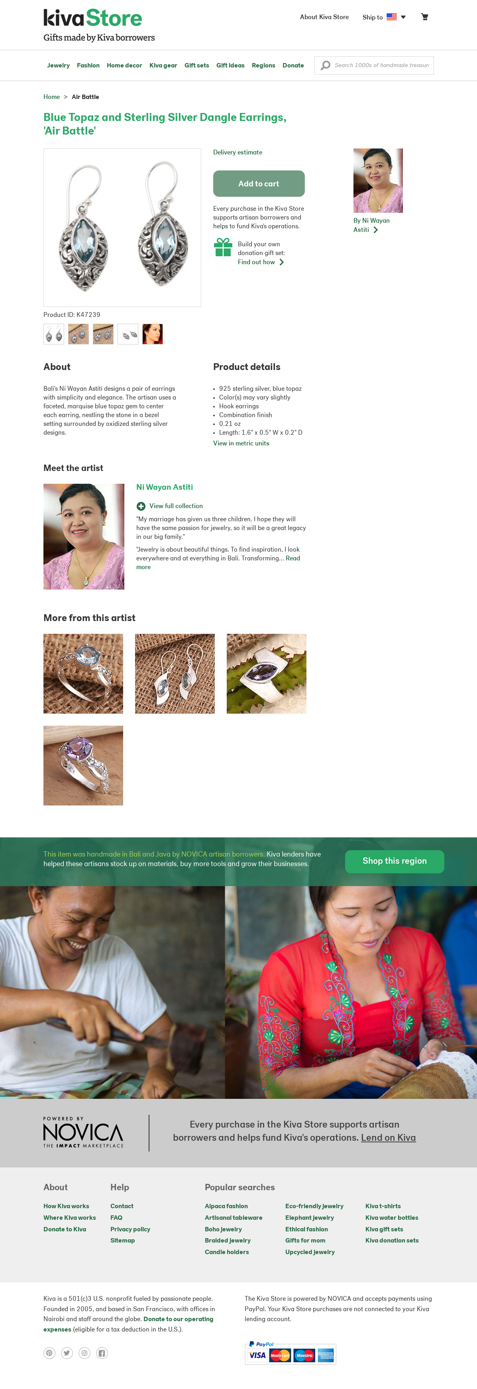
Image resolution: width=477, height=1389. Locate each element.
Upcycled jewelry (310, 1252)
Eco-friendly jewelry (314, 1206)
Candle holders (227, 1252)
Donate (293, 66)
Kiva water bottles (391, 1218)
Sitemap (122, 1241)
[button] (325, 67)
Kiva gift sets (384, 1230)
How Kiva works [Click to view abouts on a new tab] (66, 1206)
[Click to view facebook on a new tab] (104, 1353)
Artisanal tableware (234, 1218)
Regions (263, 66)
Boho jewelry (223, 1230)
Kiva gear (163, 66)
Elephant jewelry (309, 1218)
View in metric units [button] (241, 444)
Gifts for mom (305, 1241)
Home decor (124, 66)
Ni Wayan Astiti (164, 488)
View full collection (169, 506)
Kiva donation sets (392, 1241)
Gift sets (197, 66)
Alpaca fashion (226, 1206)
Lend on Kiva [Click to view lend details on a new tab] (388, 1138)
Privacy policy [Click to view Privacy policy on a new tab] (130, 1230)
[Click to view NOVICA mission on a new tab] (83, 1133)
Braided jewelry (228, 1241)
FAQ (116, 1218)
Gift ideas (230, 66)
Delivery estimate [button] (237, 153)
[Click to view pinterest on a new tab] (52, 1353)
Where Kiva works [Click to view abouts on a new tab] (69, 1218)
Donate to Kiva (64, 1230)
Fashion (88, 66)
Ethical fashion (306, 1230)
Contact (121, 1206)
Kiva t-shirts (383, 1206)
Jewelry (58, 66)
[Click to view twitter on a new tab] (70, 1353)
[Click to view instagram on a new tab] (87, 1353)
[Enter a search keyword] (374, 65)
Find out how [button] (261, 262)
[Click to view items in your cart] (424, 18)
